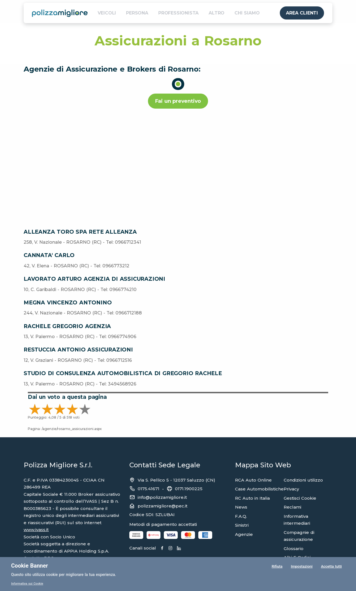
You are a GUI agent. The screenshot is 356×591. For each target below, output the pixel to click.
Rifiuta (276, 567)
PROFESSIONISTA (178, 13)
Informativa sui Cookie (28, 583)
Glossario (293, 548)
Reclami (292, 507)
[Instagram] (183, 548)
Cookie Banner (29, 565)
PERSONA (137, 13)
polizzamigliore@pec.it (162, 506)
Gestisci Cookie (300, 498)
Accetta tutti (331, 567)
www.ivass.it (36, 529)
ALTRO (216, 13)
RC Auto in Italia (252, 498)
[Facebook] (168, 548)
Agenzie (244, 534)
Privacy (291, 489)
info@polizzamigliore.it (162, 497)
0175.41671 (148, 488)
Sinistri (242, 525)
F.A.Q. (241, 516)
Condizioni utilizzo (303, 480)
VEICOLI (107, 13)
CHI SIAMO (246, 13)
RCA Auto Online (253, 480)
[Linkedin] (198, 548)
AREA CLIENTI (302, 13)
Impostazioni (301, 567)
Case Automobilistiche (259, 489)
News (241, 507)
